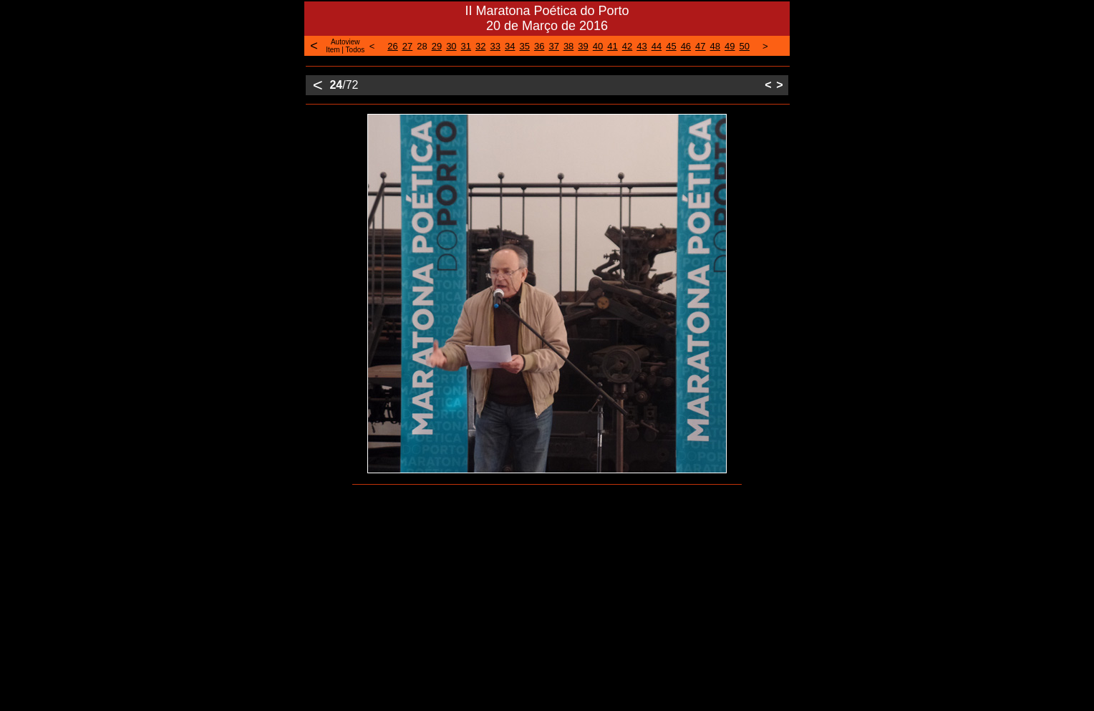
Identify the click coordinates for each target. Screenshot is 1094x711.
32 (480, 46)
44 (657, 46)
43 (641, 46)
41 (612, 46)
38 (568, 46)
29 (437, 46)
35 (524, 46)
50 (745, 46)
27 (407, 46)
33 (495, 46)
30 (451, 46)
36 (539, 46)
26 (392, 46)
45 (671, 46)
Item (332, 50)
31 (466, 46)
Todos (355, 50)
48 (715, 46)
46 (686, 46)
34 (510, 46)
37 (553, 46)
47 (700, 46)
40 (598, 46)
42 (627, 46)
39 (583, 46)
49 (730, 46)
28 (422, 46)
